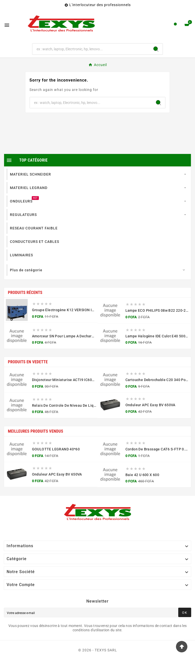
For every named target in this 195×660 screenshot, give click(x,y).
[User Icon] (175, 25)
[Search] (155, 49)
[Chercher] (91, 49)
